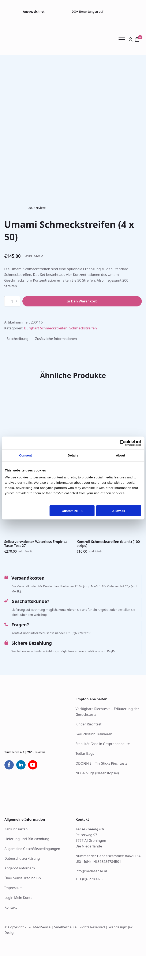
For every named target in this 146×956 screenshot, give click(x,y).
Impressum (13, 887)
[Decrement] (7, 301)
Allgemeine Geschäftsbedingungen (32, 848)
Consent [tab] (25, 455)
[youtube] (32, 764)
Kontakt (10, 907)
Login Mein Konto (18, 897)
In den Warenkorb (82, 301)
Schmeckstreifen (83, 328)
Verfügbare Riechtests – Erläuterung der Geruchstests (107, 711)
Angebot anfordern (19, 868)
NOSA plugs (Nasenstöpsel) (97, 773)
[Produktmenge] (12, 301)
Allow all (118, 510)
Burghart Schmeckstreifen (46, 328)
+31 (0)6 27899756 (90, 879)
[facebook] (9, 764)
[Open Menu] (123, 39)
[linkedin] (21, 764)
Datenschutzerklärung (22, 858)
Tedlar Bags (85, 753)
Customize (72, 510)
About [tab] (120, 455)
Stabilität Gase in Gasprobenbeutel (103, 743)
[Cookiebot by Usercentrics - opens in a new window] (122, 443)
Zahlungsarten (16, 829)
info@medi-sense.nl (91, 871)
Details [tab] (73, 455)
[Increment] (16, 301)
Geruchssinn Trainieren (94, 734)
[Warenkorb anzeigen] (137, 39)
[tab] (17, 338)
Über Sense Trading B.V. (23, 878)
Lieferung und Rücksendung (26, 838)
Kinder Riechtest (88, 724)
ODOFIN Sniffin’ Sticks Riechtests (101, 763)
